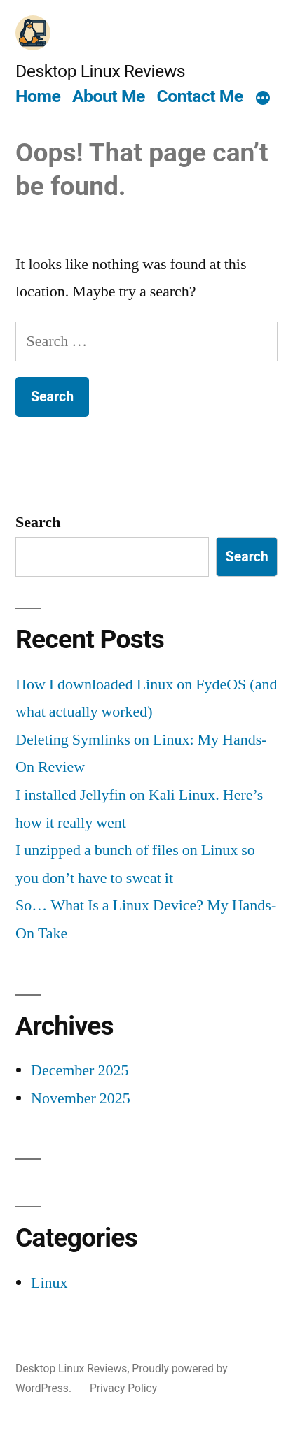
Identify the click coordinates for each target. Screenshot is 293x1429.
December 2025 (79, 1070)
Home (37, 96)
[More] (262, 98)
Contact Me (200, 96)
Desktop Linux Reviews (100, 71)
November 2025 (80, 1098)
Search (37, 522)
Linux (49, 1283)
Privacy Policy (123, 1388)
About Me (108, 96)
